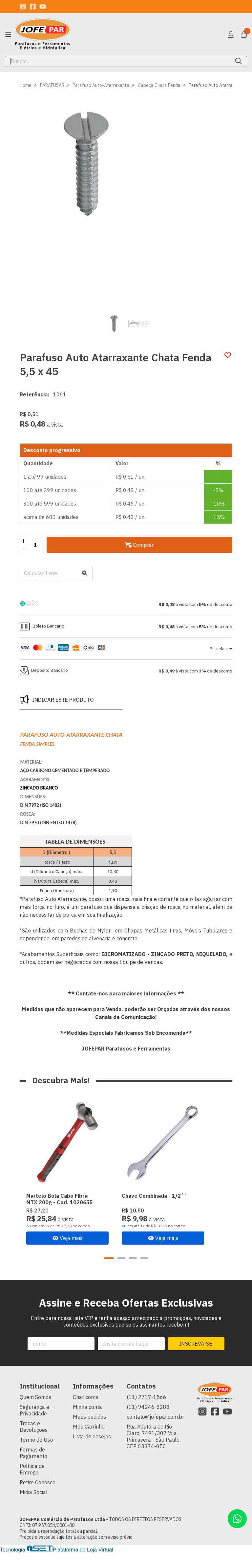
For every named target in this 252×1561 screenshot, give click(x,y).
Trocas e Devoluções (34, 1434)
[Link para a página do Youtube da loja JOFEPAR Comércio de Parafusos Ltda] (42, 6)
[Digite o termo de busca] (117, 61)
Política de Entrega (32, 1477)
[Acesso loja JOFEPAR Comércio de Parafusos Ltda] (230, 34)
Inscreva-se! (196, 1352)
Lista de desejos (92, 1444)
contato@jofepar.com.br (155, 1425)
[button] (126, 604)
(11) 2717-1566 (146, 1405)
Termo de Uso (36, 1448)
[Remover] (23, 549)
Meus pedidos (89, 1425)
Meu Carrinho (89, 1434)
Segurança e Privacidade (34, 1418)
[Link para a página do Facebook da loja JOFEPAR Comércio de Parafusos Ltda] (33, 6)
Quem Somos (35, 1405)
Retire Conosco (37, 1490)
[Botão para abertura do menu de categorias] (8, 34)
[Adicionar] (23, 541)
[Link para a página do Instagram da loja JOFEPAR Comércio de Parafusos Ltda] (23, 6)
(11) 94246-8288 (148, 1415)
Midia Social (34, 1500)
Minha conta (87, 1415)
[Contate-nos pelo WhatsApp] (237, 1518)
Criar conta (86, 1405)
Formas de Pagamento (33, 1461)
